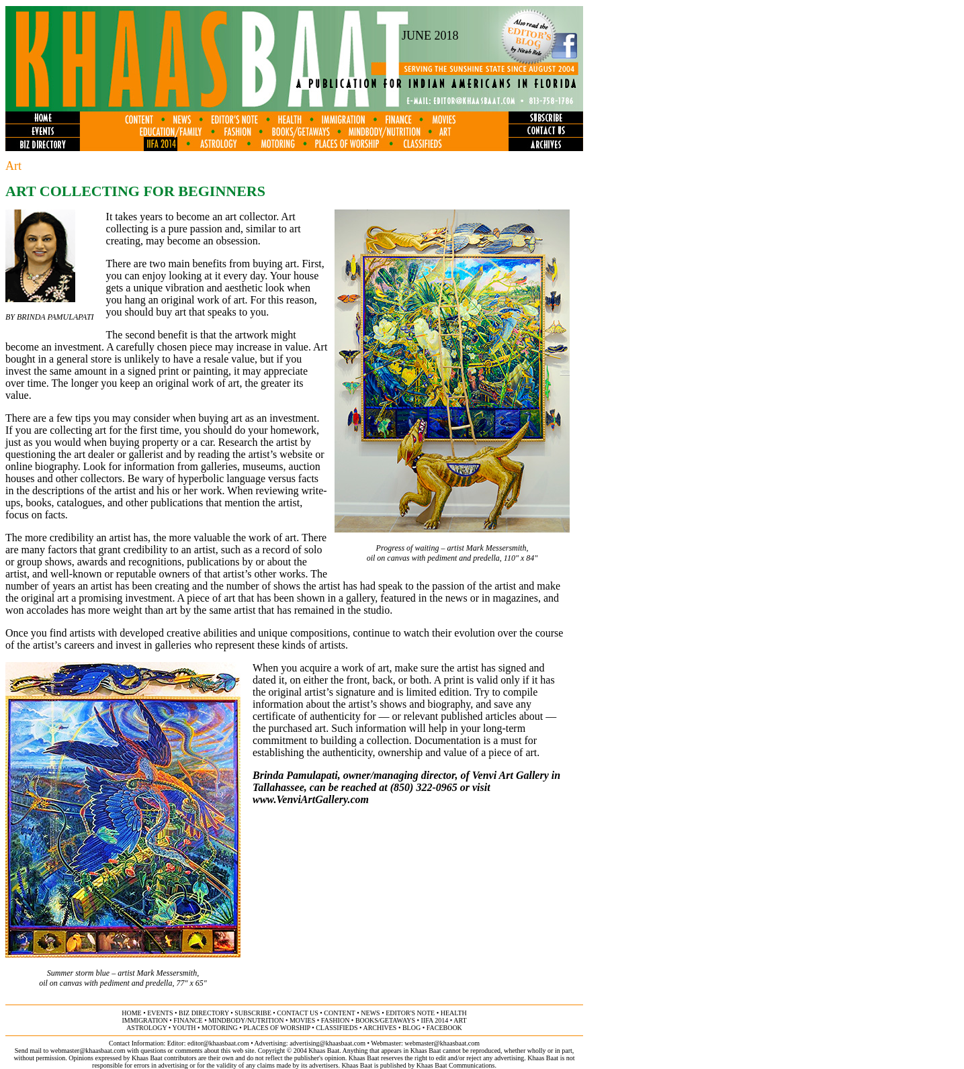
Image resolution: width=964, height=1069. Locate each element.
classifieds (336, 1027)
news (370, 1013)
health (454, 1013)
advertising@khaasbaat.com (327, 1043)
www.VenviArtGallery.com (311, 799)
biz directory (204, 1013)
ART (459, 1020)
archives (379, 1027)
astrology (146, 1027)
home (131, 1013)
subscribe (252, 1013)
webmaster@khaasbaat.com (442, 1043)
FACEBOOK (444, 1027)
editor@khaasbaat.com (218, 1043)
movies (302, 1020)
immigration (144, 1020)
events (160, 1013)
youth (183, 1027)
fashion (335, 1020)
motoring (220, 1027)
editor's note (410, 1013)
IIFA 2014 (435, 1020)
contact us (297, 1013)
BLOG (411, 1027)
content (339, 1013)
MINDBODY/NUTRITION (245, 1020)
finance (187, 1020)
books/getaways (385, 1020)
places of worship (276, 1027)
